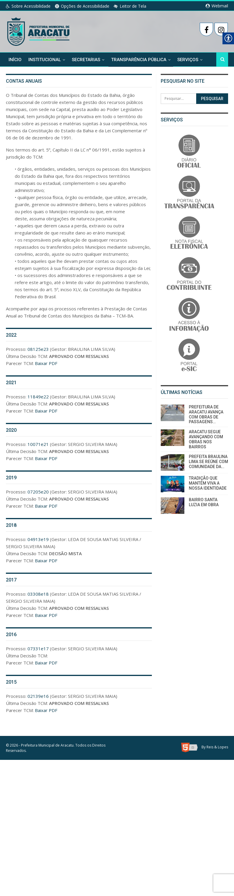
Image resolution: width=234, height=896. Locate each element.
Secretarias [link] (86, 59)
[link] (39, 30)
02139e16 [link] (38, 696)
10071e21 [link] (38, 444)
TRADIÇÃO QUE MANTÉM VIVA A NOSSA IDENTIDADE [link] (208, 483)
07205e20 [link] (38, 492)
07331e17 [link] (38, 648)
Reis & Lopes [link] (217, 747)
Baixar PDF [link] (46, 363)
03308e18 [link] (38, 594)
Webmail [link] (217, 6)
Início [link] (15, 59)
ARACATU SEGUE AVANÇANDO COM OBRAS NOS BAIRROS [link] (206, 439)
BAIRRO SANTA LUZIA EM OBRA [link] (204, 502)
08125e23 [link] (38, 349)
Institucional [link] (44, 59)
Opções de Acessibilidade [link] (82, 6)
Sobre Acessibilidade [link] (28, 6)
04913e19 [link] (38, 539)
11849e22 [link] (38, 397)
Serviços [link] (187, 59)
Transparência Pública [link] (138, 59)
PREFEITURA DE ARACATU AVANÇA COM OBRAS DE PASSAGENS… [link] (206, 414)
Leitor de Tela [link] (130, 6)
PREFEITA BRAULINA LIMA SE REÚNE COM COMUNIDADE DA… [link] (208, 461)
